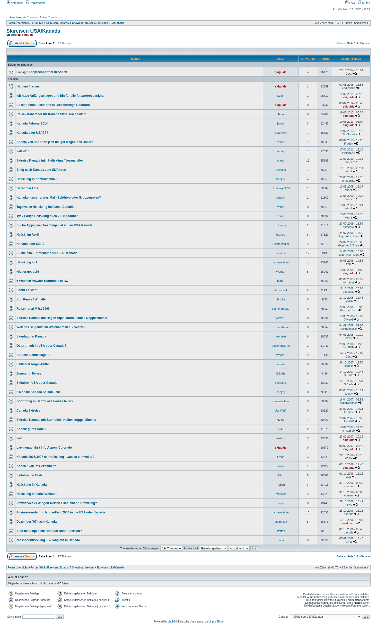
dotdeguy (280, 225)
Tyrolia (281, 299)
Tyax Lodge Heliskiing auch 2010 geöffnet (47, 216)
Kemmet (280, 336)
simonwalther (281, 401)
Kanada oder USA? (30, 244)
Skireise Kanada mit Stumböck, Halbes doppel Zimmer (56, 420)
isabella (280, 364)
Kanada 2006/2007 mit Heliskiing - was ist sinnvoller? (55, 457)
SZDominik (281, 290)
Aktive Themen (49, 17)
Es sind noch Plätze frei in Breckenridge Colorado (53, 105)
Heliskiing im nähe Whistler (36, 494)
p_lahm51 (348, 180)
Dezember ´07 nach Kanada (36, 521)
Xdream (349, 486)
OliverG (280, 317)
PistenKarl (348, 152)
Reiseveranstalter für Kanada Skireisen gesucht (51, 114)
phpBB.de (218, 621)
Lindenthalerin (281, 345)
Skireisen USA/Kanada (110, 23)
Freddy (348, 143)
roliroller (281, 493)
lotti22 (348, 338)
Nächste (365, 43)
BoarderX (281, 132)
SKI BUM (348, 347)
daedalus (348, 291)
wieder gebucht (27, 271)
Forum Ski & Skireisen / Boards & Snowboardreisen (62, 23)
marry (280, 160)
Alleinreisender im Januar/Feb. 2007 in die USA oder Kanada (60, 512)
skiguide (28, 34)
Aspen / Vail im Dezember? (36, 466)
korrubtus (349, 282)
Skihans (281, 169)
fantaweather (281, 262)
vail (19, 438)
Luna (281, 540)
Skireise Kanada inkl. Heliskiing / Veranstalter (49, 160)
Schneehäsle (281, 327)
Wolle (348, 458)
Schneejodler (281, 243)
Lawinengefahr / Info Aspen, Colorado (44, 447)
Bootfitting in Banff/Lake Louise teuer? (44, 401)
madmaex (281, 521)
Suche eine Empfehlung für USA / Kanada (46, 253)
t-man (280, 456)
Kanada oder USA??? (32, 133)
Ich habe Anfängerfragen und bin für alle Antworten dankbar (60, 95)
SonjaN (280, 179)
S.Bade (280, 373)
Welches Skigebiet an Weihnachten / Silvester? (50, 327)
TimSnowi (349, 134)
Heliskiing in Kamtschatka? (36, 179)
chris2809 (349, 430)
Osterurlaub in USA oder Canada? (41, 346)
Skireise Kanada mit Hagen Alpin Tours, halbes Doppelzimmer (61, 318)
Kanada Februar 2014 (32, 123)
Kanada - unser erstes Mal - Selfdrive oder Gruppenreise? (58, 197)
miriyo (280, 503)
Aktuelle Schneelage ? (32, 355)
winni (280, 142)
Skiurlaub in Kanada (31, 336)
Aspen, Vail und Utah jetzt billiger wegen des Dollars (54, 142)
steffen (280, 530)
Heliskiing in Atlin (29, 262)
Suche (364, 2)
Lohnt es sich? (27, 290)
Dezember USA (27, 188)
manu (280, 280)
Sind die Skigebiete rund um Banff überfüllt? (49, 531)
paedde (348, 513)
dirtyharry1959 (281, 188)
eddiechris (348, 88)
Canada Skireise (28, 410)
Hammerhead (281, 308)
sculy (280, 466)
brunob (280, 234)
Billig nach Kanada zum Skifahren (41, 170)
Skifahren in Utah (29, 475)
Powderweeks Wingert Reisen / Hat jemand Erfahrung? (56, 503)
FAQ (350, 2)
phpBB (172, 621)
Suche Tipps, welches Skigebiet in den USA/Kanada (54, 225)
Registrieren (35, 2)
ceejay (281, 392)
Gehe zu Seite (344, 43)
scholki (280, 197)
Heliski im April (27, 234)
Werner (280, 271)
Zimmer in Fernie (28, 373)
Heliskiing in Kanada (31, 484)
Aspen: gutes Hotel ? (31, 429)
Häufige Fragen (27, 86)
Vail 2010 (23, 151)
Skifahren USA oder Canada (36, 383)
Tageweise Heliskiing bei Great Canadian (46, 207)
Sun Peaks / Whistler (31, 299)
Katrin (281, 95)
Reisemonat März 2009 (33, 308)
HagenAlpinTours (349, 236)
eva (348, 476)
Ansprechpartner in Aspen (48, 72)
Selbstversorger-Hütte (32, 364)
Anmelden (15, 2)
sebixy (281, 151)
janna (280, 123)
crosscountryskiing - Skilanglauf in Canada (48, 540)
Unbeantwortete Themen (22, 17)
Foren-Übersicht (18, 23)
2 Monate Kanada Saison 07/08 (39, 392)
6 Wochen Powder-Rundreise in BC (42, 281)
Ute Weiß (281, 410)
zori (348, 263)
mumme (281, 253)
